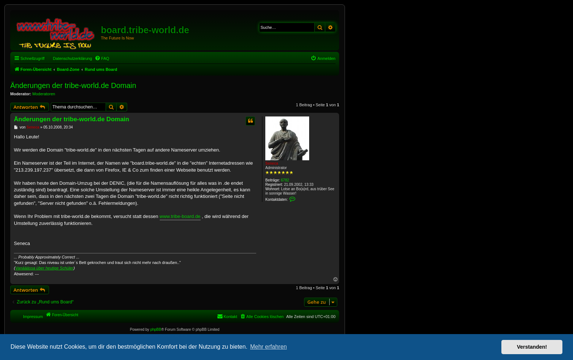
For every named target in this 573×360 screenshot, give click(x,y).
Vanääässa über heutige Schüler (44, 268)
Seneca (271, 163)
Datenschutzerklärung (72, 58)
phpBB (155, 330)
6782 (285, 180)
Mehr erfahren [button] (268, 347)
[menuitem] (102, 58)
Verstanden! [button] (532, 347)
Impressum (33, 316)
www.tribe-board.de (180, 216)
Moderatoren (44, 94)
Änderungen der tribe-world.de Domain (73, 85)
